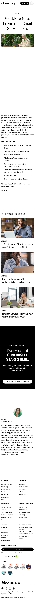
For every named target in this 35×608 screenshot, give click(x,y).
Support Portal (23, 507)
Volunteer (4, 492)
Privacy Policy (27, 592)
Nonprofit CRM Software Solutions (26, 528)
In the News (4, 535)
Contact (3, 537)
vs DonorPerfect (23, 487)
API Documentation (24, 512)
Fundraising (4, 487)
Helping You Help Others (17, 345)
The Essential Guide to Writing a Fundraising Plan (26, 532)
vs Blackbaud (22, 494)
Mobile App (4, 494)
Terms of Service (17, 592)
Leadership (4, 532)
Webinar (17, 13)
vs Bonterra (22, 492)
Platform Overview (6, 484)
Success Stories (6, 507)
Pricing (3, 500)
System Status (23, 509)
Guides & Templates (7, 515)
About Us (4, 527)
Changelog (22, 515)
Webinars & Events (6, 512)
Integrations (5, 497)
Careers (3, 530)
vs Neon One (22, 489)
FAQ (2, 520)
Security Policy (5, 592)
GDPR (10, 594)
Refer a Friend (23, 517)
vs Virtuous (22, 484)
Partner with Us (5, 540)
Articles (3, 509)
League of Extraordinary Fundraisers (14, 450)
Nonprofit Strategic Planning (24, 537)
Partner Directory (6, 517)
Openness (4, 594)
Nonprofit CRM (5, 489)
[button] (31, 3)
